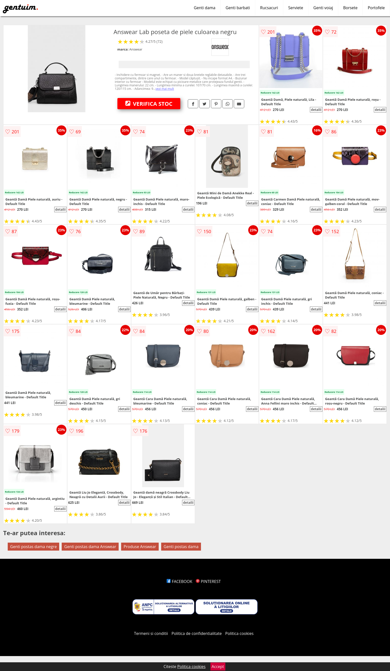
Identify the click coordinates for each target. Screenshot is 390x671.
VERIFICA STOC (149, 103)
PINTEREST (208, 581)
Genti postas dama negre (33, 546)
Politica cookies (239, 633)
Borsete (350, 7)
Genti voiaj (323, 7)
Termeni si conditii (151, 633)
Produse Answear (140, 546)
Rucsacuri (269, 7)
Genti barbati (238, 7)
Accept (218, 666)
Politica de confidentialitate (197, 633)
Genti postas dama (181, 546)
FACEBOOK (179, 581)
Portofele (376, 7)
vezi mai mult (164, 89)
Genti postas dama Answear (90, 546)
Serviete (295, 7)
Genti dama (204, 7)
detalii (316, 109)
